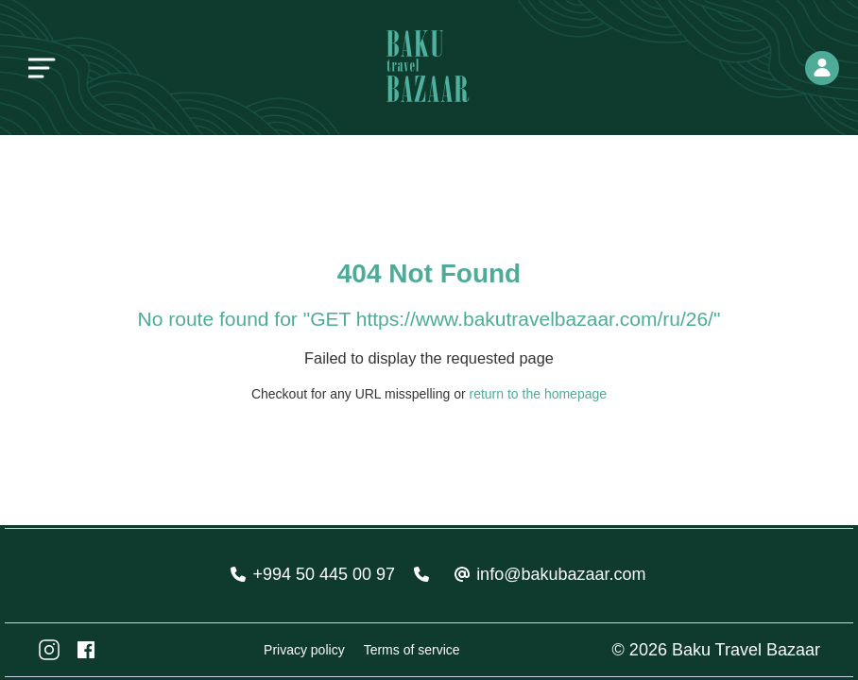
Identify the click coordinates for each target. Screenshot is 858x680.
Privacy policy (304, 649)
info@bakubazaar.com (560, 574)
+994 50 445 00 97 (323, 574)
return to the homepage (539, 393)
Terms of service (412, 649)
